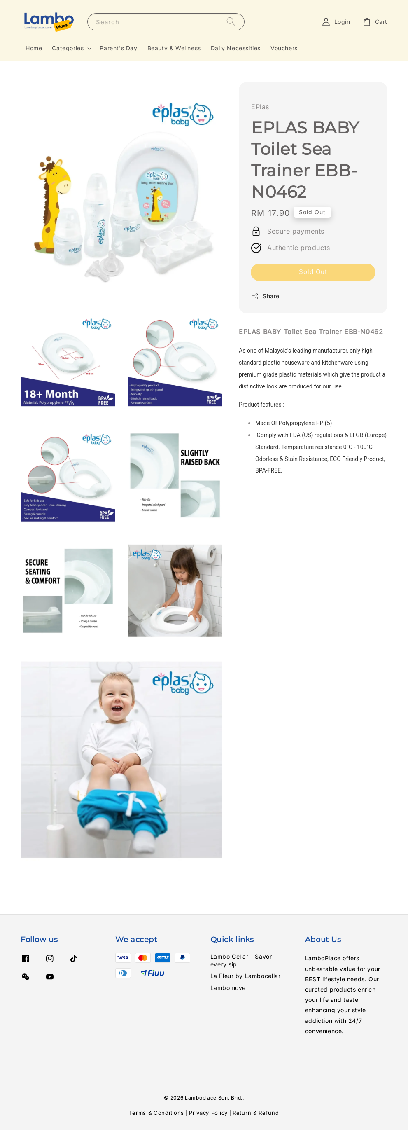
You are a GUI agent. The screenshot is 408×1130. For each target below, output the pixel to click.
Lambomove (228, 987)
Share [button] (265, 296)
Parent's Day (118, 47)
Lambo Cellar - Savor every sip (241, 960)
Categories (68, 47)
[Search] (231, 22)
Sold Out (313, 272)
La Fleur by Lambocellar (245, 975)
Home (34, 47)
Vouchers (284, 47)
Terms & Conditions (156, 1112)
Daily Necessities (236, 47)
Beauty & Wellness (174, 47)
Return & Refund (256, 1112)
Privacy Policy (208, 1112)
